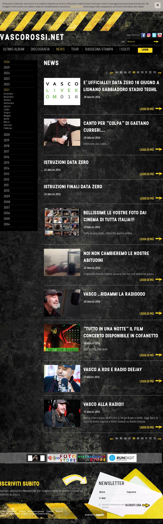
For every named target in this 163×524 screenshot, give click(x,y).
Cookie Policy (76, 7)
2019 (6, 140)
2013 (6, 174)
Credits (22, 512)
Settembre (9, 103)
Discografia (40, 49)
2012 (7, 179)
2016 (6, 157)
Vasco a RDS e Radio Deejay (113, 369)
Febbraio (8, 128)
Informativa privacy (36, 512)
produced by (94, 515)
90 (142, 72)
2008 (7, 202)
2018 (7, 146)
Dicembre (8, 94)
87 (129, 72)
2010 (7, 191)
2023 (7, 79)
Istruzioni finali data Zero (73, 187)
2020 (7, 135)
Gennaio (8, 125)
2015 (7, 163)
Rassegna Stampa (99, 49)
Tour (75, 49)
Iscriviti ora (133, 505)
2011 (6, 185)
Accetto (113, 506)
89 (138, 72)
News (60, 49)
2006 (7, 213)
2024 (7, 73)
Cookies (50, 512)
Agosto (7, 106)
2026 (7, 62)
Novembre (9, 97)
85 (121, 72)
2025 (7, 67)
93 (154, 72)
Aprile (6, 119)
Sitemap (59, 512)
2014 (7, 168)
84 (117, 72)
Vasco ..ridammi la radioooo (114, 294)
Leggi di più (147, 109)
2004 (7, 224)
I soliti (125, 49)
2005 (7, 219)
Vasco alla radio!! (104, 404)
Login (145, 49)
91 (146, 72)
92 (150, 72)
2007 (7, 207)
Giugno (7, 113)
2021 (6, 90)
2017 (6, 151)
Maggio (7, 116)
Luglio (6, 109)
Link (123, 42)
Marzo (7, 122)
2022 (7, 84)
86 (125, 72)
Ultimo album (13, 49)
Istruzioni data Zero (66, 162)
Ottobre (7, 100)
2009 (7, 196)
